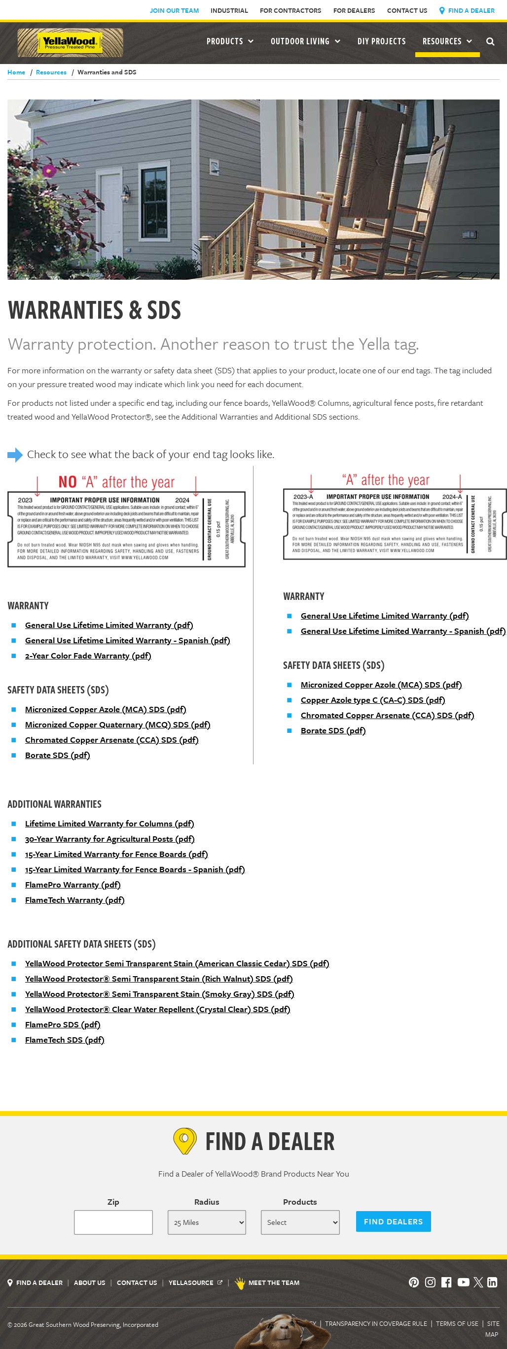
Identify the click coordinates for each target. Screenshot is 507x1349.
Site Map (492, 1328)
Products (300, 1201)
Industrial (229, 10)
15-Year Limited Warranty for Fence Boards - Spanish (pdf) (135, 869)
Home (16, 72)
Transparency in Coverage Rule (376, 1323)
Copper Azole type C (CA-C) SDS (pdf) (373, 699)
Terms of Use (457, 1323)
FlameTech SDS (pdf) (65, 1039)
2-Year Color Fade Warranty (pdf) (88, 655)
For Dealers (354, 10)
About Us (90, 1282)
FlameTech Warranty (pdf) (75, 899)
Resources (447, 40)
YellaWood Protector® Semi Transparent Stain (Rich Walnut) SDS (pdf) (159, 978)
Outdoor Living (306, 40)
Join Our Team (174, 10)
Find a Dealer (467, 10)
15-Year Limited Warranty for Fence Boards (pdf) (116, 854)
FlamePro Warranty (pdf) (73, 884)
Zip (113, 1201)
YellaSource (195, 1282)
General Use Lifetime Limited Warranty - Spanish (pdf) (127, 640)
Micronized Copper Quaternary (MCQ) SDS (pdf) (118, 724)
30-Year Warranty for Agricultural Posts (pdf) (110, 838)
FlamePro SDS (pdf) (63, 1024)
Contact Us (407, 10)
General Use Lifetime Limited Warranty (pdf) (109, 625)
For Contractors (291, 10)
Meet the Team (267, 1282)
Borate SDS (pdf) (57, 755)
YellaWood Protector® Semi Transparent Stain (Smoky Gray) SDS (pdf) (159, 993)
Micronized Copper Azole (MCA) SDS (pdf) (105, 709)
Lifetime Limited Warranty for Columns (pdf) (109, 823)
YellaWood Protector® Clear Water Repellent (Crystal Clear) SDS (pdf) (157, 1009)
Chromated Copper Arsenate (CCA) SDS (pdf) (112, 739)
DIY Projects (382, 40)
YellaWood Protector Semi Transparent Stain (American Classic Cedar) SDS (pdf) (177, 963)
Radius (206, 1201)
